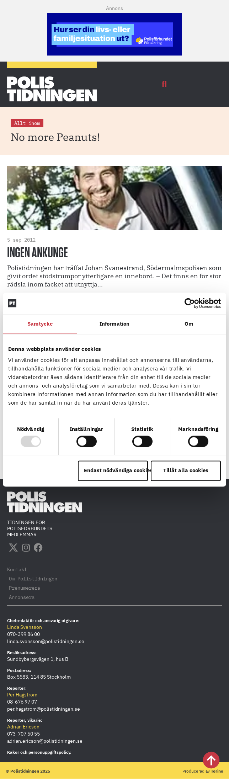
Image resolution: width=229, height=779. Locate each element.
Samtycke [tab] (40, 323)
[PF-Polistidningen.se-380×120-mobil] (114, 53)
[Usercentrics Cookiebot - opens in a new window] (190, 303)
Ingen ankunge (37, 253)
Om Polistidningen (33, 578)
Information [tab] (114, 323)
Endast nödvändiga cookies (116, 470)
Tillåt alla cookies (185, 470)
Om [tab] (189, 323)
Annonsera (21, 597)
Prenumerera (24, 588)
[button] (164, 84)
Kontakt (17, 569)
